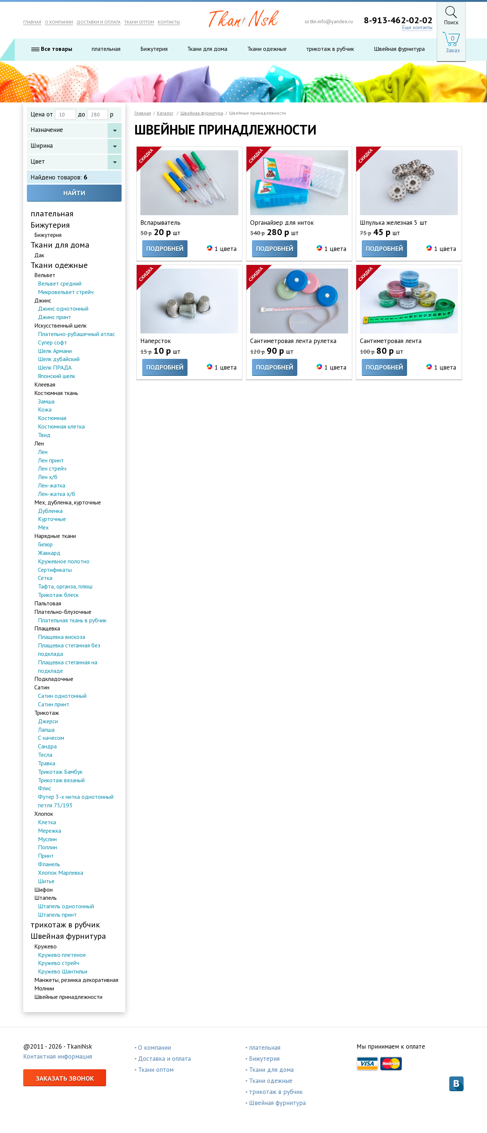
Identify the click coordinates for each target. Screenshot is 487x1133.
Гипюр (45, 544)
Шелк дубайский (59, 359)
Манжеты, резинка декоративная (76, 980)
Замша (46, 401)
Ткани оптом (156, 1070)
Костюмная (52, 418)
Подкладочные (53, 679)
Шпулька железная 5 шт (394, 222)
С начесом (51, 738)
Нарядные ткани (55, 536)
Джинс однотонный (63, 308)
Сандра (47, 746)
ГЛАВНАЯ (32, 22)
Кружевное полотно (64, 561)
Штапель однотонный (66, 906)
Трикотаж (46, 713)
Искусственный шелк (60, 325)
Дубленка (50, 511)
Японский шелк (56, 376)
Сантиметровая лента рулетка (293, 341)
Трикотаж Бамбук (60, 772)
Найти (74, 193)
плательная (106, 48)
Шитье (46, 881)
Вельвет (44, 275)
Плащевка (47, 629)
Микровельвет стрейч (66, 292)
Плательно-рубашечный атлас (76, 334)
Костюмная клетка (61, 426)
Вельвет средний (59, 283)
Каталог (165, 113)
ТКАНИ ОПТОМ (139, 22)
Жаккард (49, 553)
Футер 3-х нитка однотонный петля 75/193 (75, 801)
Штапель (45, 898)
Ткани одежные (267, 48)
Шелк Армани (55, 351)
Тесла (45, 755)
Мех (43, 527)
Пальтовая (47, 603)
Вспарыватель (160, 222)
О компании (154, 1048)
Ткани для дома (207, 48)
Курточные (52, 519)
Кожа (45, 410)
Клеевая (44, 384)
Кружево (45, 946)
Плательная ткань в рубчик (72, 620)
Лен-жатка (51, 485)
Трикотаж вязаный (61, 780)
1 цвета (225, 249)
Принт (46, 856)
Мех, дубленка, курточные (67, 502)
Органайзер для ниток (282, 222)
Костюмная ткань (56, 393)
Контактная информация (57, 1057)
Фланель (49, 864)
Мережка (49, 831)
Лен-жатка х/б (56, 494)
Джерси (48, 721)
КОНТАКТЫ (169, 22)
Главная (142, 113)
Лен (39, 443)
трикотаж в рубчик (330, 48)
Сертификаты (55, 570)
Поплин (47, 847)
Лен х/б (47, 477)
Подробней (164, 249)
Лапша (46, 730)
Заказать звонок (65, 1078)
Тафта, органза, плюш (65, 586)
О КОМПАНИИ (59, 22)
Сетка (45, 578)
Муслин (47, 839)
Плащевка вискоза (61, 637)
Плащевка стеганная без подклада (69, 650)
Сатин (41, 687)
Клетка (47, 822)
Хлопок (43, 814)
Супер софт (52, 342)
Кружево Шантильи (62, 971)
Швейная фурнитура (399, 48)
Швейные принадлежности (68, 997)
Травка (46, 763)
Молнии (44, 988)
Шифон (43, 890)
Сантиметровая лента (391, 341)
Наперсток (155, 341)
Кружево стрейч (58, 963)
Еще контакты (417, 27)
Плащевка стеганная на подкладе (67, 667)
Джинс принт (54, 317)
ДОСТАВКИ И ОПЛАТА (98, 22)
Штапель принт (57, 915)
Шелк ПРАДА (54, 367)
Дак (39, 255)
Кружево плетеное (62, 955)
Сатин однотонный (62, 696)
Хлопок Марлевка (60, 873)
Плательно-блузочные (62, 612)
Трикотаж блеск (58, 595)
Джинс (42, 300)
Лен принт (51, 460)
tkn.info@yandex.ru (329, 21)
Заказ (453, 50)
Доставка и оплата (164, 1059)
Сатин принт (53, 704)
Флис (44, 789)
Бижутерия (154, 48)
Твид (44, 435)
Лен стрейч (52, 469)
